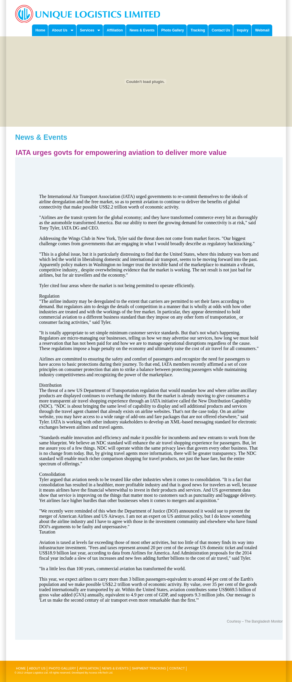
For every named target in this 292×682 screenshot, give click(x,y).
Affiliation (89, 668)
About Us (37, 668)
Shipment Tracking (149, 668)
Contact (177, 668)
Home (21, 668)
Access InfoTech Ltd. (101, 672)
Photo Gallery (62, 668)
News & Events (115, 668)
